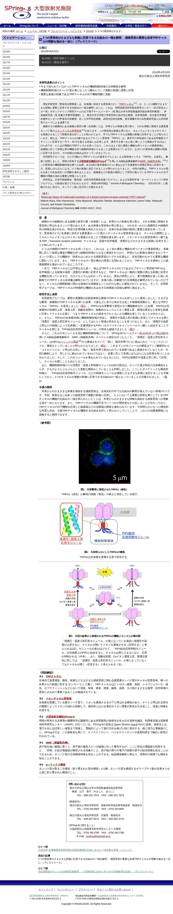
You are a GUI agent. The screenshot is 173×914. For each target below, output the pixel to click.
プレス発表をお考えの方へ (17, 193)
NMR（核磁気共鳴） (151, 161)
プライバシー (85, 889)
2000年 (6, 155)
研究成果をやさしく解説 (16, 171)
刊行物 (6, 176)
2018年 (6, 57)
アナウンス (9, 182)
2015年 (6, 73)
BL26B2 (161, 333)
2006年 (6, 122)
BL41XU (144, 333)
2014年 (6, 79)
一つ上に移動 (33, 38)
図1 (83, 305)
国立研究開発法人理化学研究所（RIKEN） (49, 896)
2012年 (6, 89)
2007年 (6, 117)
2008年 (6, 111)
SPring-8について (29, 26)
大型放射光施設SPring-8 (60, 716)
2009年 (6, 106)
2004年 (6, 133)
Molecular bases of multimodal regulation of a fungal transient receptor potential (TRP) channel (93, 197)
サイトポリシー (65, 889)
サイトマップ (46, 889)
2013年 (90, 31)
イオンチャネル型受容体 (68, 130)
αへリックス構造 (68, 341)
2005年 (6, 127)
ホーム (7, 26)
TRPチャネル (126, 104)
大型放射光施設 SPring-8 (37, 12)
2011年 (6, 95)
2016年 (6, 68)
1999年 (6, 160)
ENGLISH (165, 15)
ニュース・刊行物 (57, 26)
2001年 (6, 149)
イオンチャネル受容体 (59, 698)
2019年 (6, 51)
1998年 (6, 165)
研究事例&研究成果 (86, 26)
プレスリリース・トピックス (66, 31)
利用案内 (111, 26)
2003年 (6, 138)
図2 (132, 329)
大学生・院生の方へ (136, 26)
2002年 (6, 144)
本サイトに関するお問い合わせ (114, 889)
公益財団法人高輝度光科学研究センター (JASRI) (120, 896)
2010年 (6, 100)
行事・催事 (9, 187)
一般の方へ (162, 26)
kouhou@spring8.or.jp (98, 836)
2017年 (6, 62)
